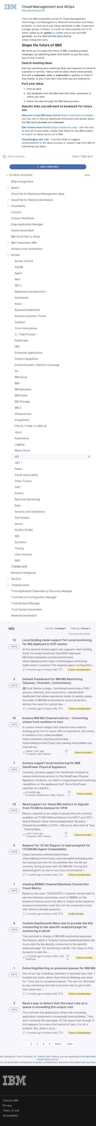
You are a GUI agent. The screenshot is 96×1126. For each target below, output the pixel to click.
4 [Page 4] (43, 1043)
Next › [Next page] (58, 1043)
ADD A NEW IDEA (47, 166)
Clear (87, 175)
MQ (55, 669)
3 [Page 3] (37, 1043)
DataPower (43, 795)
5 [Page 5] (49, 1043)
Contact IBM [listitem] (10, 1100)
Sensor (47, 754)
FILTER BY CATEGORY (19, 175)
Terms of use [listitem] (11, 1110)
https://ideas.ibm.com (64, 127)
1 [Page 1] (25, 1043)
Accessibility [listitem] (10, 1115)
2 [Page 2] (31, 1043)
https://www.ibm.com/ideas (77, 115)
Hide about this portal (33, 10)
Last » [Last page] (70, 1043)
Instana (48, 669)
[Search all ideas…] (28, 156)
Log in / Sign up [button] (82, 156)
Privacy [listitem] (7, 1105)
